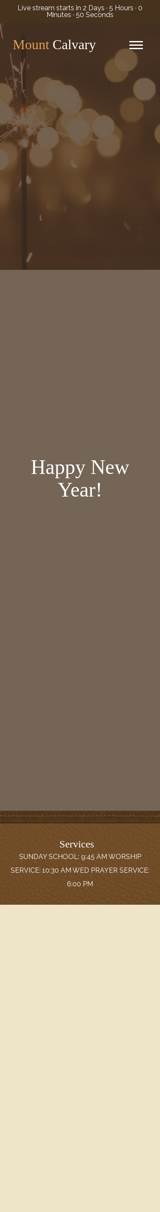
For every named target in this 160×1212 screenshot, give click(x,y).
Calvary (54, 44)
